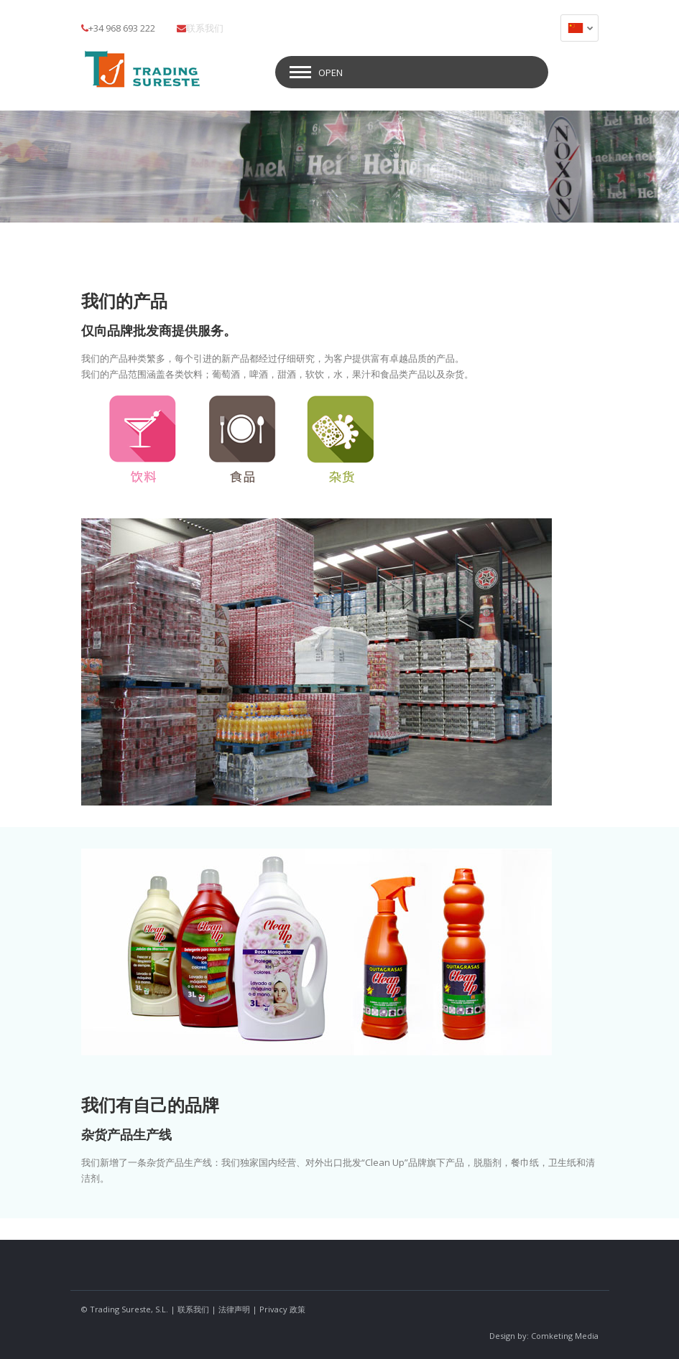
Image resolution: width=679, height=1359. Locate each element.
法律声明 (234, 1306)
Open (330, 69)
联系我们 (204, 28)
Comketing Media (565, 1332)
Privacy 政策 (282, 1306)
